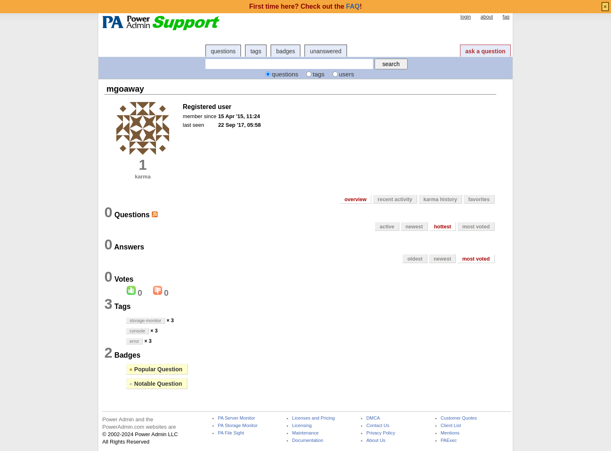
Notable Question (155, 383)
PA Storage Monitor (237, 425)
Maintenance (305, 433)
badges (285, 51)
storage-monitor (145, 320)
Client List (451, 425)
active (387, 227)
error (134, 341)
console (137, 330)
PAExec (449, 440)
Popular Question (155, 369)
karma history (440, 199)
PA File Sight (231, 433)
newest (414, 227)
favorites (479, 199)
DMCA (373, 418)
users (346, 74)
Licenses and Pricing (313, 418)
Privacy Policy (380, 433)
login (465, 17)
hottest (442, 227)
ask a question (485, 51)
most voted (476, 227)
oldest (414, 259)
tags (255, 51)
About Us (375, 440)
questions (223, 51)
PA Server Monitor (236, 418)
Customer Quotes (459, 418)
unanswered (325, 51)
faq (506, 17)
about (487, 17)
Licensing (301, 425)
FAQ (353, 6)
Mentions (450, 433)
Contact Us (377, 425)
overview (355, 199)
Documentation (307, 440)
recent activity (394, 199)
